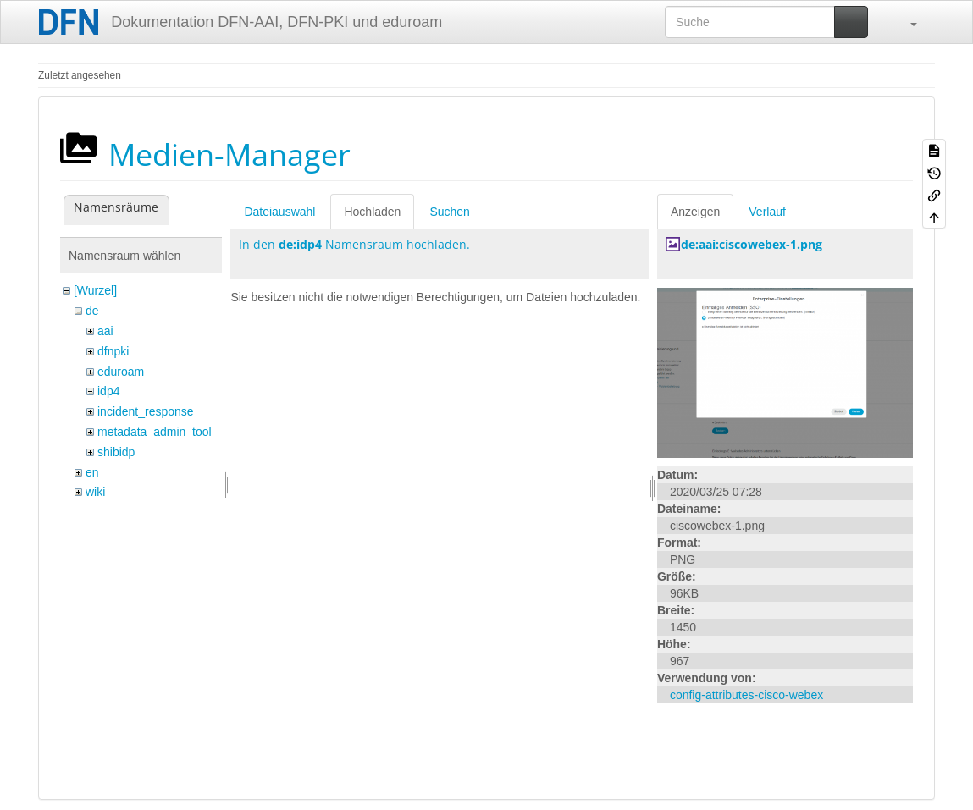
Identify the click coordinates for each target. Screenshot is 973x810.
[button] (905, 22)
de (92, 310)
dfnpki (113, 351)
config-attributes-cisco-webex (746, 695)
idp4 (108, 391)
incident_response (145, 411)
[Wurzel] (95, 290)
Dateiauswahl (279, 211)
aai (105, 331)
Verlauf (767, 211)
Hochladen (372, 211)
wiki (95, 492)
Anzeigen (695, 211)
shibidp (116, 452)
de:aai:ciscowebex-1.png (751, 244)
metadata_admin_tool (154, 431)
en (92, 472)
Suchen (449, 211)
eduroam (120, 371)
